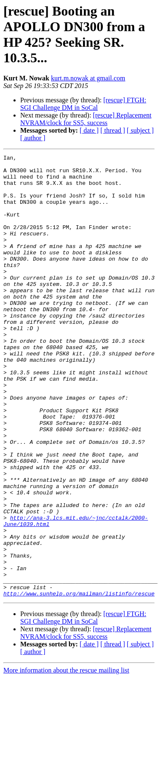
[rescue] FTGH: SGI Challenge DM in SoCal (83, 103)
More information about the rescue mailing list (66, 758)
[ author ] (33, 137)
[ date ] (89, 130)
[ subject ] (140, 130)
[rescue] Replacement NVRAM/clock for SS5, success (85, 119)
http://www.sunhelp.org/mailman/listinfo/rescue (79, 682)
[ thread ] (112, 130)
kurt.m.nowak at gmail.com (88, 78)
